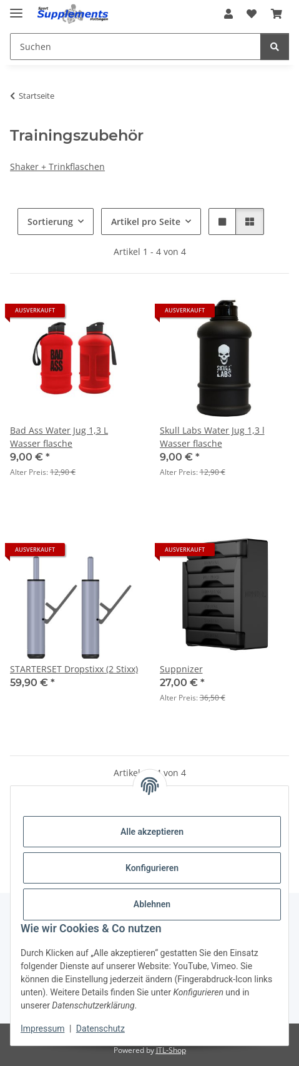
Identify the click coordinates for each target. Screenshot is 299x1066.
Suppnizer (181, 669)
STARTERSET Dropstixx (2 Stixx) (74, 669)
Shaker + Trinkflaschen (57, 166)
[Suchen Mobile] (135, 46)
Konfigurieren (152, 868)
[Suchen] (274, 46)
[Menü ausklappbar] (16, 8)
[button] (228, 13)
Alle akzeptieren (152, 832)
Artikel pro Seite (145, 221)
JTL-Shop (171, 1050)
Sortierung (50, 221)
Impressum (42, 1029)
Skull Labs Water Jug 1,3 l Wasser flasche (212, 436)
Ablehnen (152, 904)
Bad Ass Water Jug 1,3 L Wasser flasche (59, 436)
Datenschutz (100, 1029)
